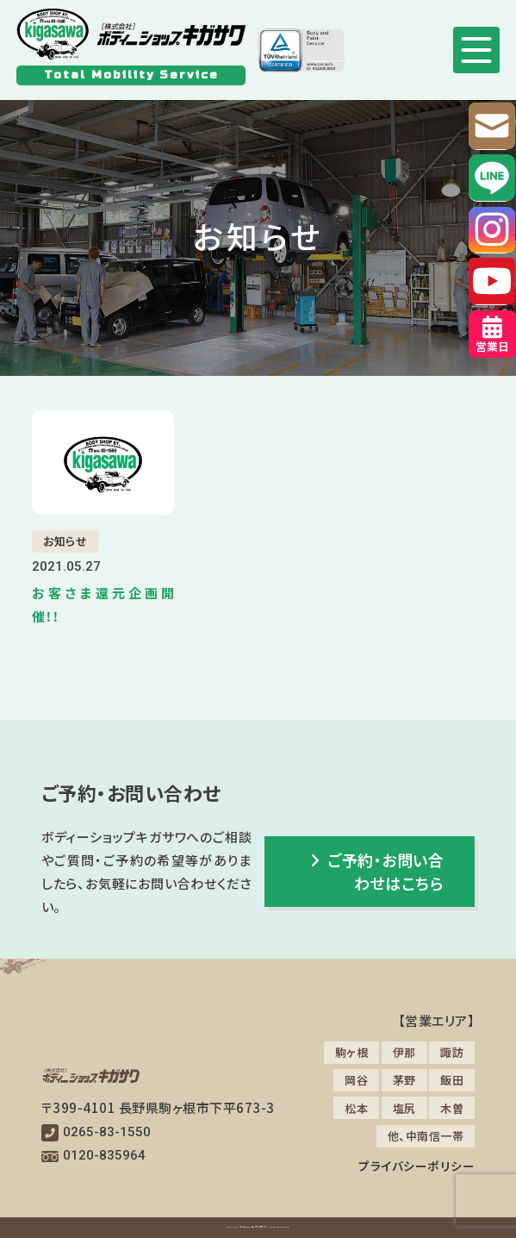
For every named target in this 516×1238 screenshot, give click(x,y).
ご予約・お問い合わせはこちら (378, 871)
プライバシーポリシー (416, 1165)
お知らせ (65, 541)
